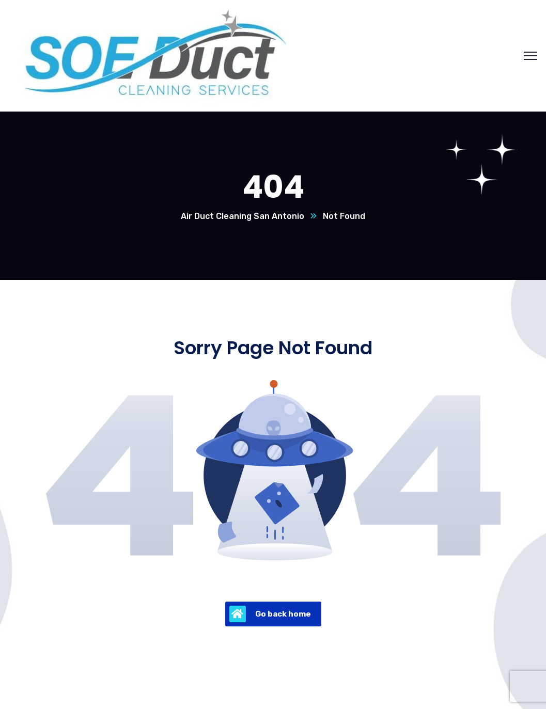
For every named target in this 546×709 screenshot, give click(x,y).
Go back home (270, 614)
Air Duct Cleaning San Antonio (242, 216)
